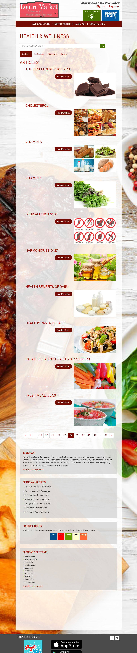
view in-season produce (33, 469)
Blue (53, 535)
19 (40, 435)
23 (64, 435)
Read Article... (63, 76)
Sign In (101, 6)
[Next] (111, 435)
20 (46, 435)
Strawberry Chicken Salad (36, 507)
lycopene (29, 568)
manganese (30, 582)
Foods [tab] (64, 54)
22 (58, 435)
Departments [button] (63, 23)
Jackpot (80, 23)
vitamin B (29, 562)
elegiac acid (30, 556)
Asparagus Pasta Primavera (37, 512)
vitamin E (29, 570)
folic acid (28, 576)
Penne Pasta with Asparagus (37, 491)
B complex (29, 579)
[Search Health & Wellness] (60, 46)
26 (83, 435)
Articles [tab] (26, 54)
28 (95, 435)
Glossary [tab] (52, 54)
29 (106, 435)
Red (60, 535)
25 (77, 435)
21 (52, 435)
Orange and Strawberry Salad (37, 503)
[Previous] (25, 435)
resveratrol (29, 573)
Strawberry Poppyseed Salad (37, 499)
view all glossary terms (32, 586)
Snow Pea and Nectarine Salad (38, 486)
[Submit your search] (102, 46)
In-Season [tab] (39, 54)
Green (68, 535)
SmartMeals (97, 23)
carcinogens (30, 565)
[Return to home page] (39, 9)
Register (114, 6)
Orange (83, 535)
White (76, 535)
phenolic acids (31, 559)
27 (89, 435)
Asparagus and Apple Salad (36, 495)
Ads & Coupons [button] (41, 23)
